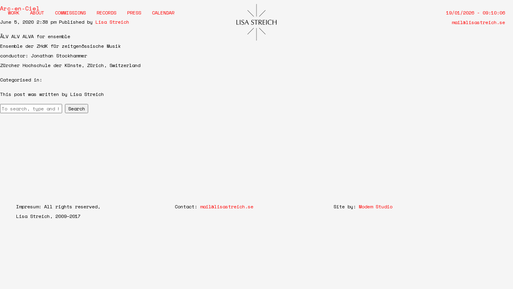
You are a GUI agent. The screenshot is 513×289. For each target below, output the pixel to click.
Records (106, 12)
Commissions (70, 12)
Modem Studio (375, 206)
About (37, 12)
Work (13, 12)
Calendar (163, 12)
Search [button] (76, 108)
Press (134, 12)
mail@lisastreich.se (478, 22)
